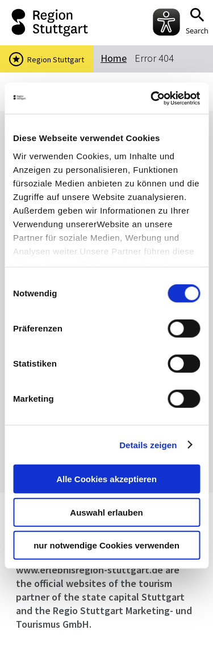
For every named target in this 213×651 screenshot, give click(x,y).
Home (114, 58)
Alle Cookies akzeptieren (106, 479)
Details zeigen (148, 444)
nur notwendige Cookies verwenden (106, 545)
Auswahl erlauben (106, 512)
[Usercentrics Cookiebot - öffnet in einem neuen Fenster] (151, 98)
